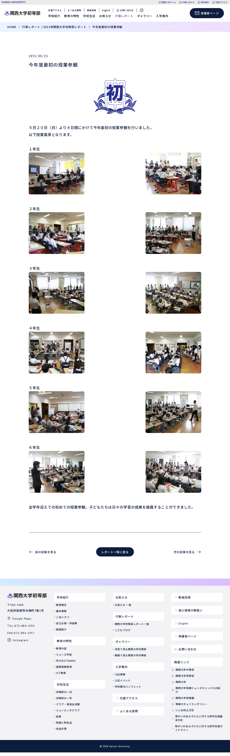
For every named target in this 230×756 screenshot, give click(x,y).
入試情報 (120, 678)
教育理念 (61, 608)
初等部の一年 (64, 701)
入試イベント (123, 684)
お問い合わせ (188, 2)
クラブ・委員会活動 (68, 708)
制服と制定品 (64, 726)
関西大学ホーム (169, 2)
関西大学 (178, 685)
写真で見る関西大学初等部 (130, 653)
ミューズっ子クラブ (68, 714)
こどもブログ (123, 633)
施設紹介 (61, 633)
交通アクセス (221, 2)
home (11, 30)
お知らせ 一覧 (123, 608)
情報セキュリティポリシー (189, 708)
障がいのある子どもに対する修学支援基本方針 (197, 721)
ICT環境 (61, 676)
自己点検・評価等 (66, 627)
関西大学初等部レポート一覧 (132, 627)
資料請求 (205, 2)
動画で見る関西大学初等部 (130, 659)
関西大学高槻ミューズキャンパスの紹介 (195, 693)
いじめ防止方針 (182, 714)
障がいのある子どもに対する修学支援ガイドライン (197, 731)
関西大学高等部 (182, 679)
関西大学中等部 (182, 673)
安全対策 (61, 732)
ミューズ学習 (64, 658)
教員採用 (92, 12)
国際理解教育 (64, 670)
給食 (58, 720)
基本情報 (61, 614)
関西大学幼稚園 (182, 701)
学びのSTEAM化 (66, 664)
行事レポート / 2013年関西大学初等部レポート (54, 30)
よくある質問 (75, 12)
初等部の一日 (64, 695)
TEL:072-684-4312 (21, 629)
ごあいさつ (62, 620)
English (107, 12)
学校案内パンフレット (128, 690)
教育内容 (61, 652)
